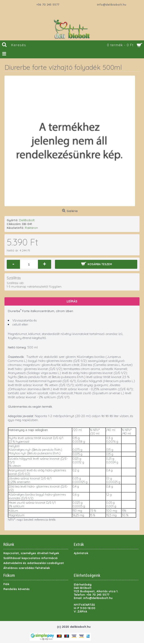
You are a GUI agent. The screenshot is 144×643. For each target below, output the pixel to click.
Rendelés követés (16, 589)
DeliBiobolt (27, 220)
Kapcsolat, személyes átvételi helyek (31, 553)
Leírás (72, 301)
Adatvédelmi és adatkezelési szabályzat (33, 563)
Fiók (6, 584)
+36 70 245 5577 (47, 4)
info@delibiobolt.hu (111, 4)
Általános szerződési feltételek (26, 568)
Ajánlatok (81, 553)
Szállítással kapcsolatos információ (30, 558)
